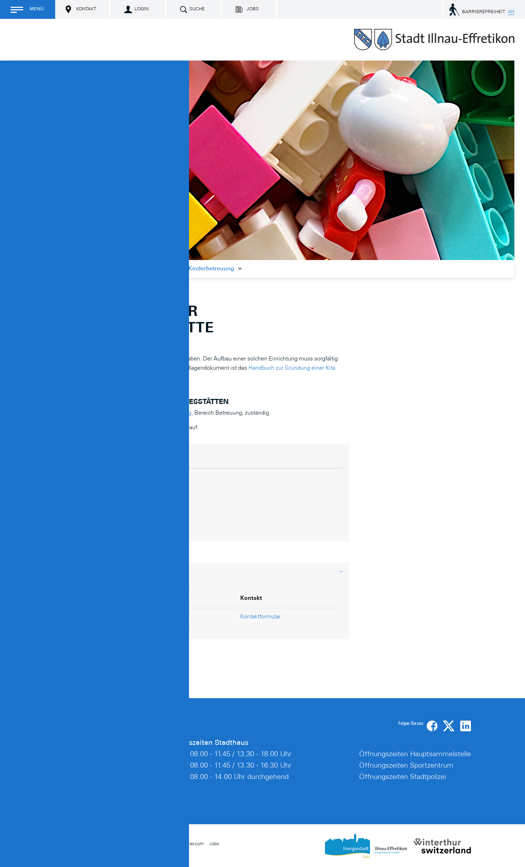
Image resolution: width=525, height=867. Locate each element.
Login (141, 9)
